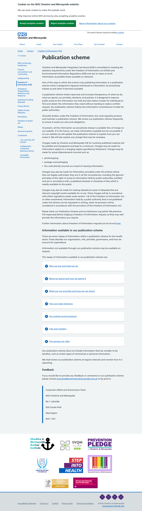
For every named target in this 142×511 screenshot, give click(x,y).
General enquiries (25, 131)
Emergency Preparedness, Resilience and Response (23, 92)
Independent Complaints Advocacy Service (27, 148)
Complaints (22, 135)
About (22, 44)
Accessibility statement (27, 503)
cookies (121, 32)
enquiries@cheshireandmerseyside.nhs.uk (77, 379)
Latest (38, 44)
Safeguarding (23, 78)
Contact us (44, 503)
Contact (119, 44)
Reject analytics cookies (62, 23)
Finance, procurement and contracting (25, 71)
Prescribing (22, 117)
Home (20, 51)
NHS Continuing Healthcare (24, 64)
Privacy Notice (23, 106)
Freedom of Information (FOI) (50, 51)
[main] (71, 244)
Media (20, 127)
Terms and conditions (85, 503)
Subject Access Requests (23, 111)
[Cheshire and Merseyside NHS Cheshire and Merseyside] (32, 36)
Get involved (99, 44)
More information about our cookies (97, 23)
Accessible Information (25, 156)
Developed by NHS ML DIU (113, 506)
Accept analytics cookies (32, 23)
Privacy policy (67, 503)
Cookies (55, 503)
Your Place (78, 44)
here (118, 223)
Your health (57, 44)
